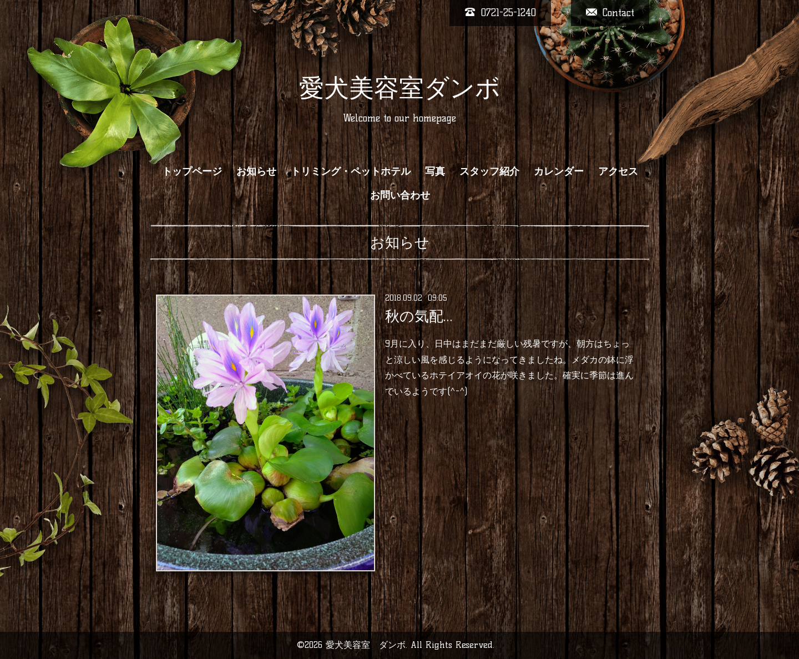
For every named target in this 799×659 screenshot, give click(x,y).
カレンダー (559, 171)
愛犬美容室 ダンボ (366, 645)
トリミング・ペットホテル (351, 171)
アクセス (618, 171)
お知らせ (256, 171)
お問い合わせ (400, 195)
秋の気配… (418, 316)
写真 (435, 171)
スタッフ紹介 (489, 171)
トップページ (192, 171)
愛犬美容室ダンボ (399, 88)
